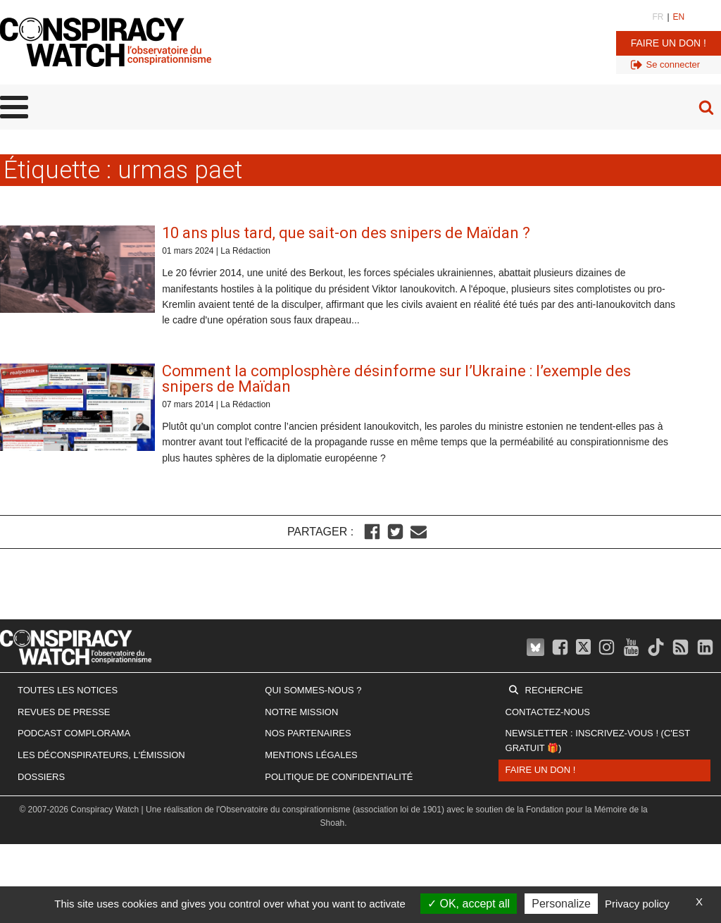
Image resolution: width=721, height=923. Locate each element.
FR (657, 17)
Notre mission (301, 712)
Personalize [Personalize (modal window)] (561, 904)
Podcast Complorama (74, 733)
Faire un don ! (668, 43)
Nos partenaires (308, 733)
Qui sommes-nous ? (313, 690)
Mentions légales (311, 755)
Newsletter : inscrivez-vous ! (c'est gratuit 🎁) (598, 740)
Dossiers (41, 777)
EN (679, 17)
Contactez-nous (548, 712)
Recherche (554, 690)
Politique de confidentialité (339, 777)
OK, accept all (468, 904)
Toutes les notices (68, 690)
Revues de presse (64, 712)
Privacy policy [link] (637, 904)
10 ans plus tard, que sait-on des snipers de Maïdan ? (346, 233)
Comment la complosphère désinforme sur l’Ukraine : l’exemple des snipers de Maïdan (396, 378)
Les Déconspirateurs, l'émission (101, 755)
